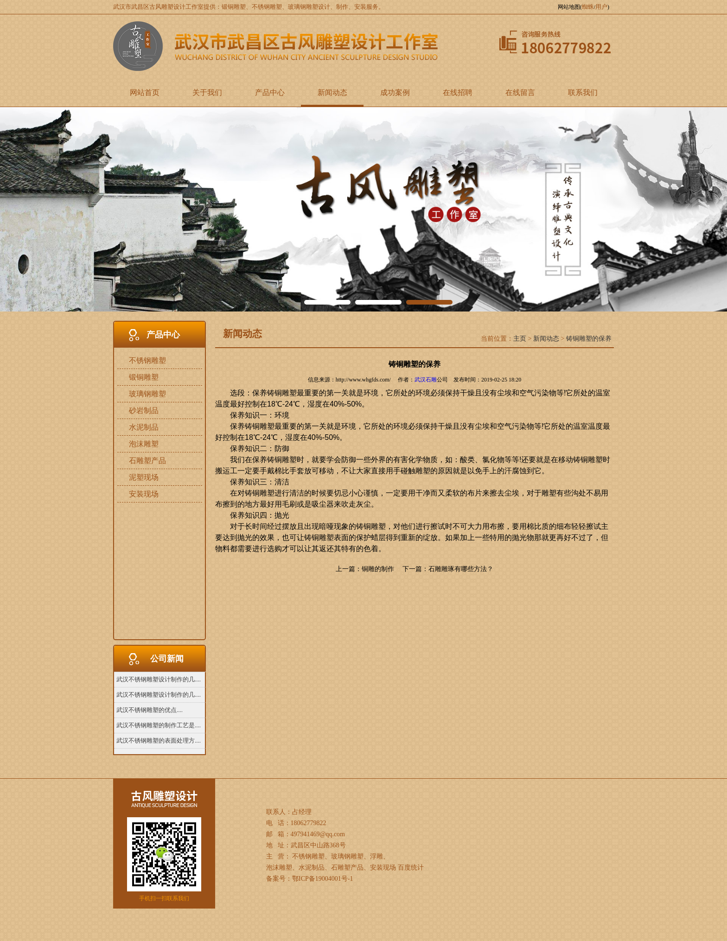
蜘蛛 (588, 6)
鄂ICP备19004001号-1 (322, 878)
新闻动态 (332, 92)
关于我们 (207, 92)
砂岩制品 (144, 410)
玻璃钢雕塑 (147, 394)
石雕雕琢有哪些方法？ (460, 569)
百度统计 (411, 867)
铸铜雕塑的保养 (589, 338)
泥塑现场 (144, 477)
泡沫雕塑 (144, 444)
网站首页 (144, 92)
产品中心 (270, 92)
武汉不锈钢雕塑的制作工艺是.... (158, 725)
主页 (519, 338)
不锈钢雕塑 (147, 360)
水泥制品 (144, 427)
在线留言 (520, 92)
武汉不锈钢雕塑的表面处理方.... (158, 740)
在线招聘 (457, 92)
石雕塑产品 (147, 460)
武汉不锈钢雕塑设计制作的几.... (158, 679)
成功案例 (395, 92)
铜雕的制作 (378, 569)
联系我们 (583, 92)
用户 (601, 6)
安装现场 (144, 494)
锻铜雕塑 (144, 377)
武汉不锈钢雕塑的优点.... (149, 709)
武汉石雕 (426, 379)
